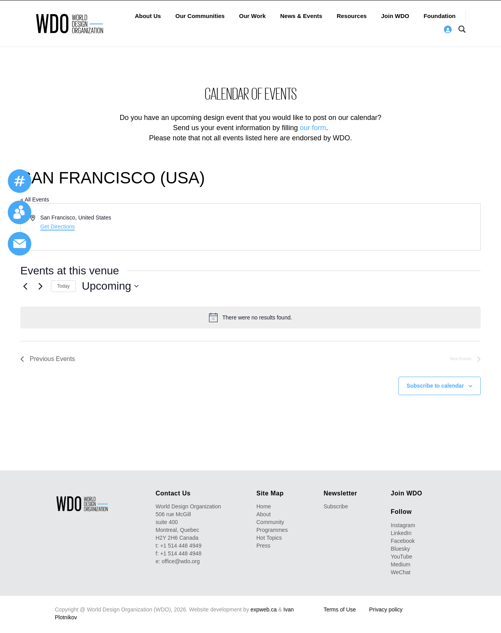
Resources (352, 16)
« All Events (34, 199)
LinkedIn (401, 533)
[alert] (250, 317)
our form (313, 128)
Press (263, 545)
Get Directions (57, 226)
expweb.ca (263, 609)
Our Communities (200, 16)
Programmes (272, 530)
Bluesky (400, 549)
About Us (148, 16)
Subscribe (336, 506)
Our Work (252, 16)
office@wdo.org (181, 561)
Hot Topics (269, 538)
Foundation (440, 16)
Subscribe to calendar (435, 386)
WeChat (400, 572)
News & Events (301, 16)
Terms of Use (340, 609)
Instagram (403, 525)
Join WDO (395, 16)
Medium (400, 564)
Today (63, 286)
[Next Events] (40, 286)
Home (263, 506)
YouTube (401, 556)
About (263, 514)
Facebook (402, 541)
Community (270, 522)
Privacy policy (386, 609)
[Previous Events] (25, 286)
